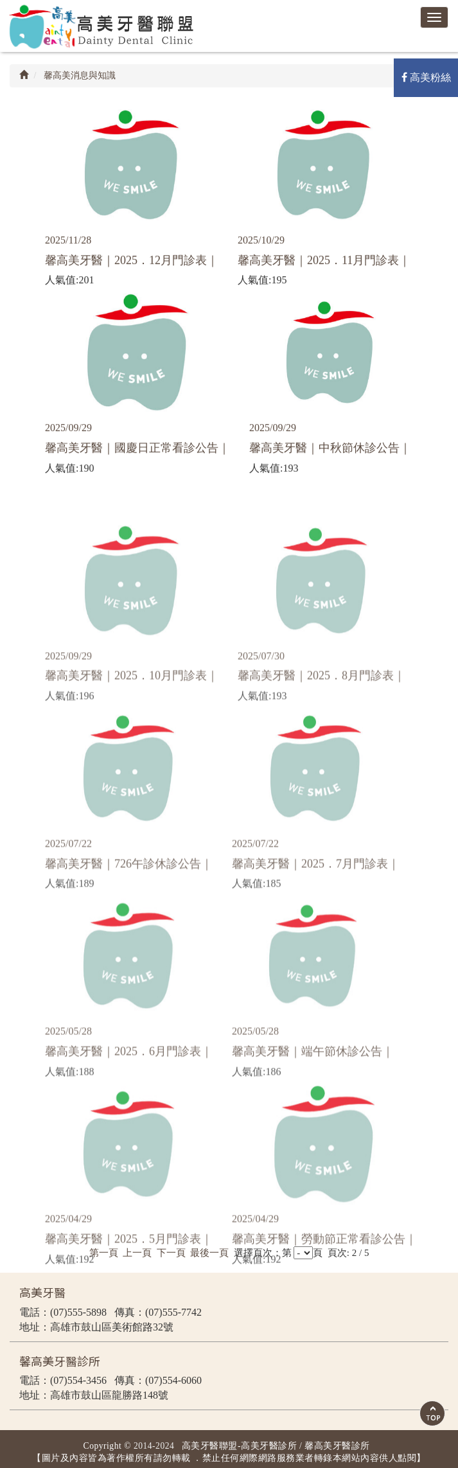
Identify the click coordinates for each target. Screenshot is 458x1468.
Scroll (432, 1413)
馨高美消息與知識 (79, 75)
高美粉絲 (426, 77)
